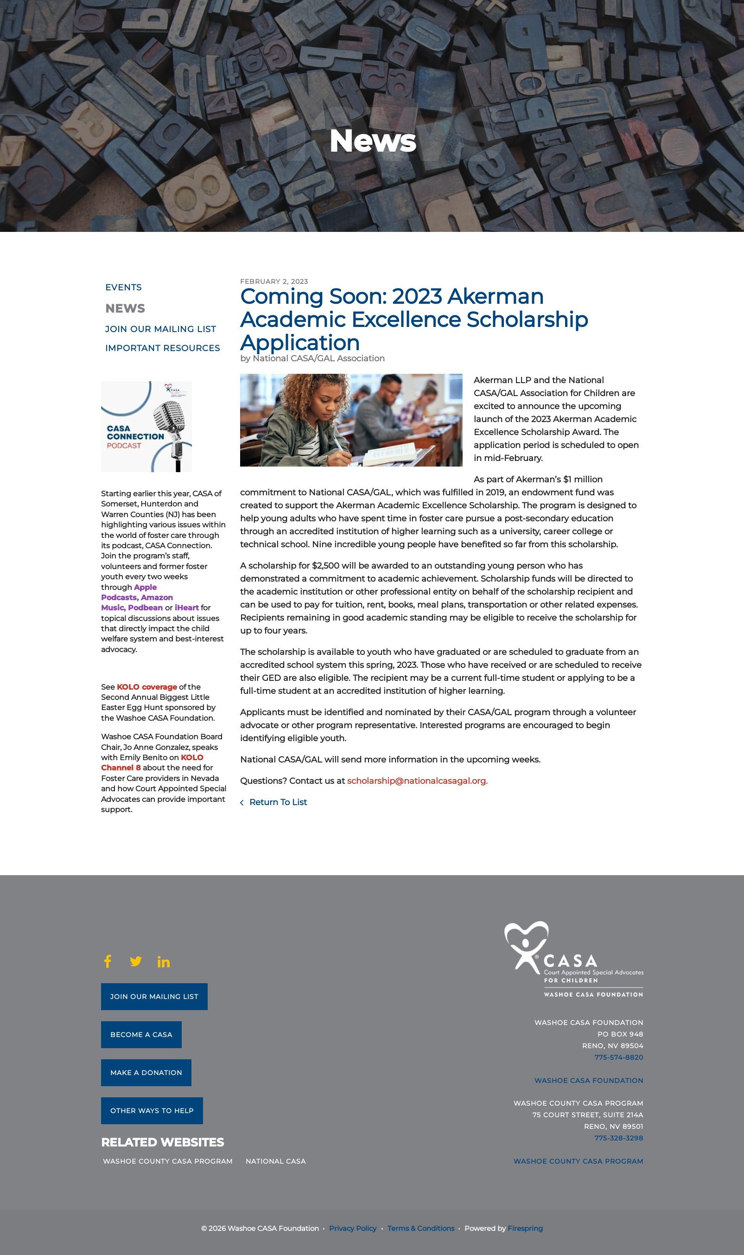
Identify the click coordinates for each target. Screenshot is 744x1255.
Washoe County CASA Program (168, 1161)
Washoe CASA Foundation (588, 1080)
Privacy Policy (352, 1228)
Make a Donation (146, 1073)
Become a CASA (141, 1035)
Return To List (277, 802)
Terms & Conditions (421, 1228)
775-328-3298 (619, 1138)
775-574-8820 (619, 1057)
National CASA (276, 1161)
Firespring (525, 1228)
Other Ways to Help (152, 1111)
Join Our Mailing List (154, 996)
